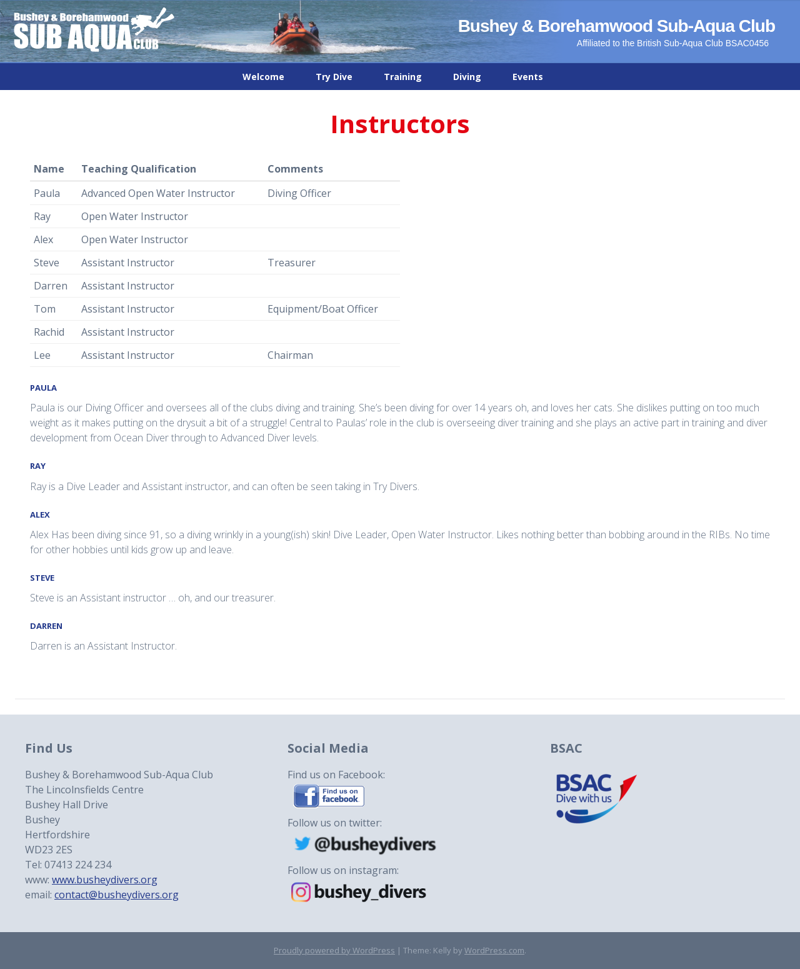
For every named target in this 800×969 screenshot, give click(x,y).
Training (403, 77)
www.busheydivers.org (105, 879)
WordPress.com (494, 950)
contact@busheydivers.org (116, 894)
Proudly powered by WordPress (334, 950)
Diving (467, 77)
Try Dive (334, 77)
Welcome (263, 77)
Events (527, 77)
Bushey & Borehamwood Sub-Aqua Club (616, 26)
